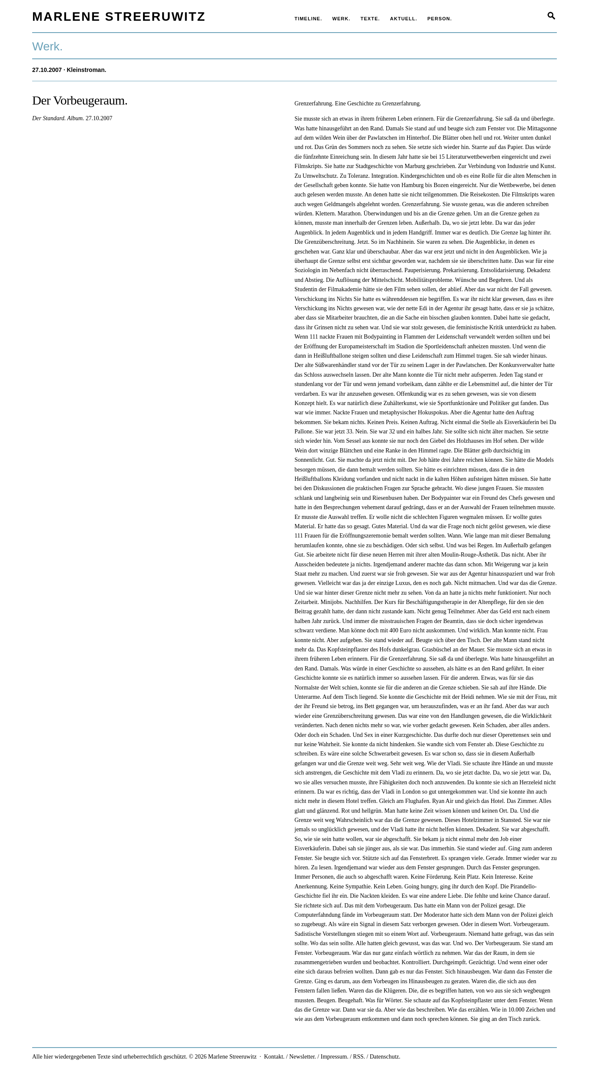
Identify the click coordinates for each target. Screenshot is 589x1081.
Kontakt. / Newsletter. (290, 1056)
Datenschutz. (385, 1056)
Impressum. (335, 1056)
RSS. (359, 1056)
